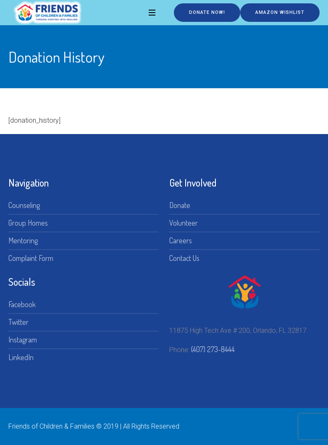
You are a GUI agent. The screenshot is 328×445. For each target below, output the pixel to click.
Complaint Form (30, 258)
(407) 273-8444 (213, 349)
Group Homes (28, 222)
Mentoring (23, 240)
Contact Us (184, 258)
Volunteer (183, 222)
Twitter (18, 322)
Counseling (24, 205)
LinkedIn (21, 357)
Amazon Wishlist (279, 12)
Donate (179, 205)
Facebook (22, 304)
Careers (180, 240)
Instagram (22, 339)
